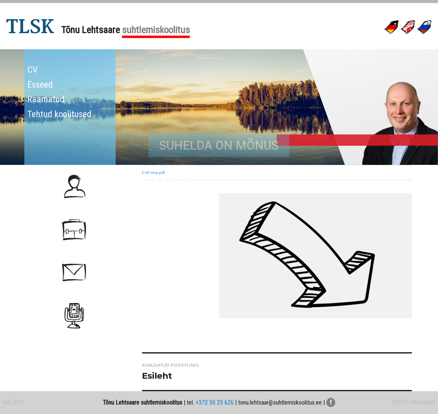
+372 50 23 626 (215, 402)
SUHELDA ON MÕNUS (219, 162)
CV (32, 69)
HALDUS (13, 402)
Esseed (40, 84)
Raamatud (45, 99)
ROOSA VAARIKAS (413, 402)
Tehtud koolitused (59, 114)
